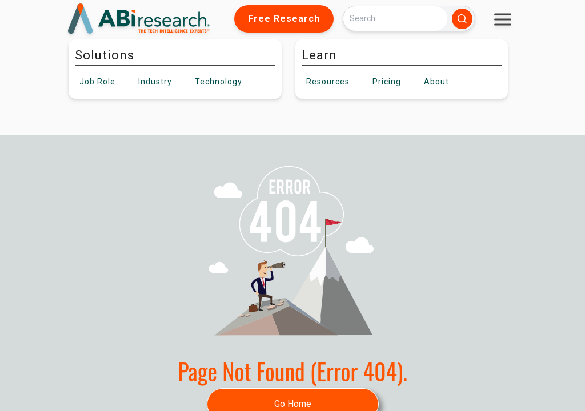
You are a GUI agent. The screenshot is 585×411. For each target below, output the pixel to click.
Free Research (284, 18)
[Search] (395, 18)
